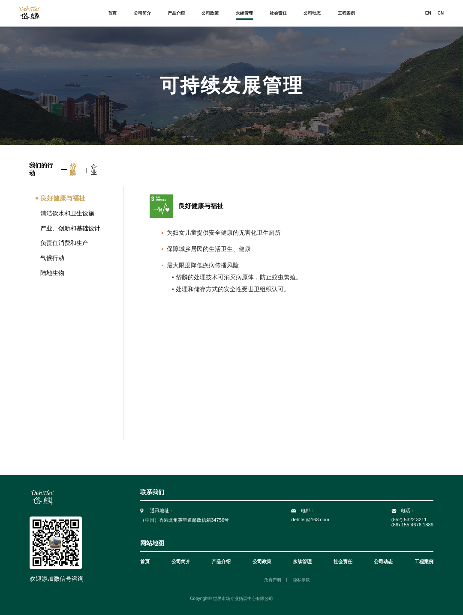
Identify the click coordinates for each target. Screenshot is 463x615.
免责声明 (272, 580)
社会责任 (278, 13)
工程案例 (346, 13)
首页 (112, 13)
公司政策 (210, 13)
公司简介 (142, 13)
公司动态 (312, 13)
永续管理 (244, 13)
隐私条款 (301, 580)
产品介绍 (176, 13)
